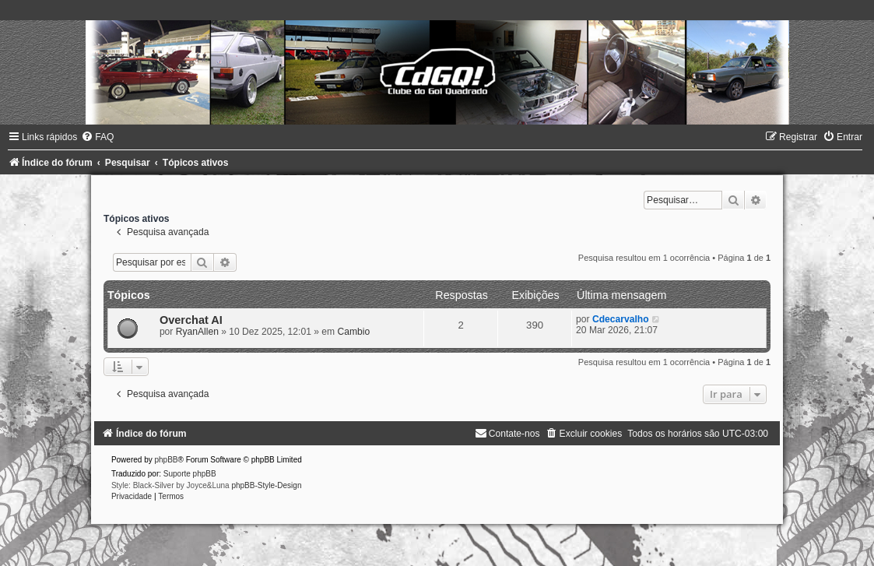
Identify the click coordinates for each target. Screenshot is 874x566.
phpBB (165, 459)
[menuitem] (97, 137)
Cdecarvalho (620, 319)
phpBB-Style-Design (266, 485)
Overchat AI (191, 320)
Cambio (354, 331)
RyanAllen (197, 331)
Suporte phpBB (189, 473)
